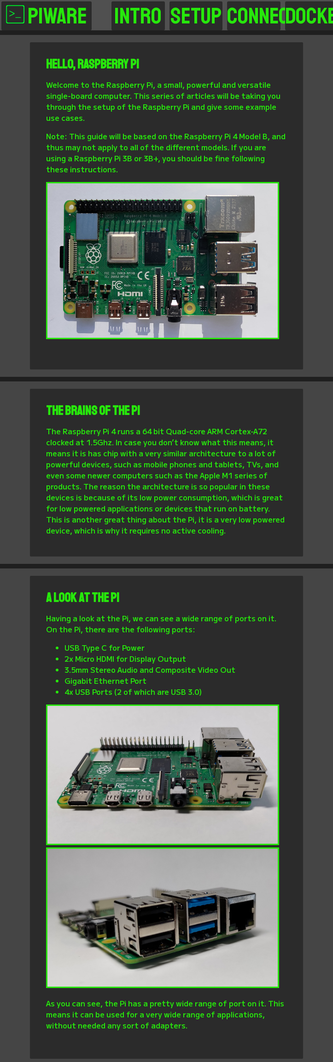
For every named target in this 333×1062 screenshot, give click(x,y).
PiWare (46, 15)
